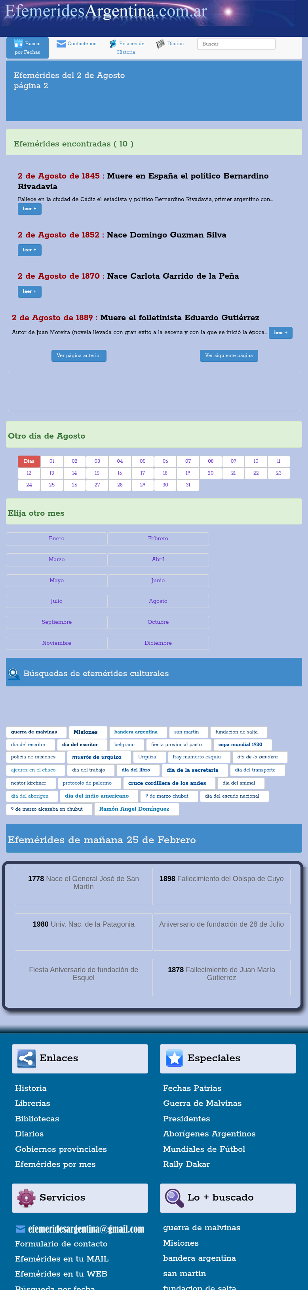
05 (143, 461)
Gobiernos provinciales (61, 1107)
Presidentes (186, 1077)
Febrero (154, 538)
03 (97, 461)
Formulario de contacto (61, 1202)
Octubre (55, 601)
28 (120, 485)
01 (51, 461)
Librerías (32, 1062)
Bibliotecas (37, 1077)
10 (256, 461)
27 (97, 485)
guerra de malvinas (201, 1186)
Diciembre (252, 601)
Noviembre (153, 601)
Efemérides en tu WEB (61, 1232)
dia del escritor (193, 1262)
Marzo (253, 538)
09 (233, 461)
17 (143, 473)
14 (74, 473)
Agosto (154, 580)
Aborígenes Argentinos (209, 1092)
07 (188, 461)
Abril (55, 559)
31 (188, 485)
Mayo (154, 559)
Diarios (170, 44)
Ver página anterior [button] (79, 356)
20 (210, 473)
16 (120, 473)
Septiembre (253, 580)
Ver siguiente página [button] (229, 356)
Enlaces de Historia (126, 47)
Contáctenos (77, 43)
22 (256, 473)
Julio (55, 580)
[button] (30, 209)
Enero (55, 538)
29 (142, 485)
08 (210, 461)
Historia (31, 1046)
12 (29, 473)
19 (188, 473)
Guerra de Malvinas (202, 1062)
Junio (252, 559)
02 (74, 461)
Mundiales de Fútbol (204, 1107)
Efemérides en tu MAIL (61, 1217)
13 (51, 473)
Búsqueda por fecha (55, 1247)
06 (165, 461)
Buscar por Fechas (27, 47)
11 (279, 461)
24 (29, 485)
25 (52, 485)
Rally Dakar (186, 1122)
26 (74, 485)
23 (278, 473)
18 (165, 473)
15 (97, 473)
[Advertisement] (154, 107)
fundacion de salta (199, 1246)
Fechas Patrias (192, 1046)
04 (120, 461)
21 (233, 473)
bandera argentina (199, 1216)
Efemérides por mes (55, 1122)
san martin (184, 1231)
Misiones (181, 1201)
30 (165, 485)
